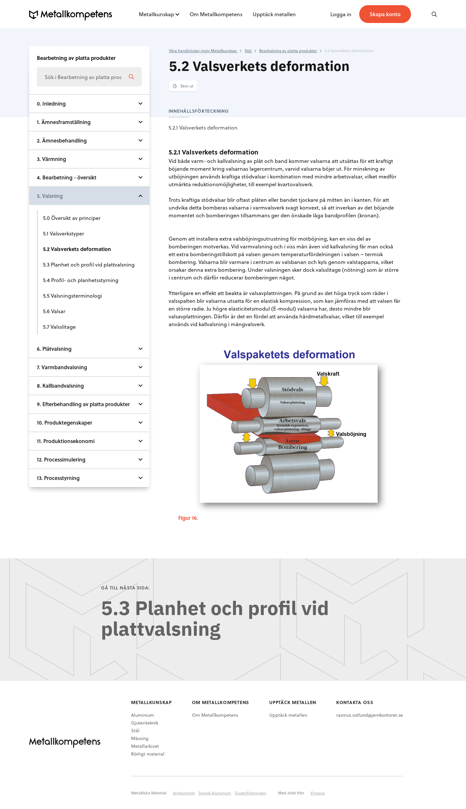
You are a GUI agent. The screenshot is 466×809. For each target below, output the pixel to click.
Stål (135, 730)
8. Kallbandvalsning (60, 385)
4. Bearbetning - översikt (66, 177)
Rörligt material (147, 753)
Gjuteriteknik (144, 722)
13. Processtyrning (58, 478)
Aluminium (142, 715)
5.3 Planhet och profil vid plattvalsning (89, 264)
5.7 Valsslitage (59, 326)
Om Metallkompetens (216, 14)
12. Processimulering (61, 459)
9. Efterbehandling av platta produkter (83, 404)
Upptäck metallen (274, 14)
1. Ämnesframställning (64, 122)
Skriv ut (183, 86)
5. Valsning (50, 195)
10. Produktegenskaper (64, 422)
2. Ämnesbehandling (62, 140)
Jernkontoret (184, 793)
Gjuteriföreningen (250, 793)
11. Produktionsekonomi (65, 441)
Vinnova (317, 793)
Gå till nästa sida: (125, 587)
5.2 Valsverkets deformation (77, 249)
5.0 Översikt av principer (72, 218)
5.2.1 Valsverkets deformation (203, 127)
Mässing (140, 738)
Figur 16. (188, 517)
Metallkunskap (156, 14)
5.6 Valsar (54, 311)
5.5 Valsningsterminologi (72, 295)
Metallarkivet (145, 746)
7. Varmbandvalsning (62, 367)
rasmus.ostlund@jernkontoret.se (369, 715)
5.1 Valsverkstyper (63, 233)
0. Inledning (51, 103)
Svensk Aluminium (214, 793)
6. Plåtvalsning (54, 348)
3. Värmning (51, 159)
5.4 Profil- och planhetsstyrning (80, 280)
